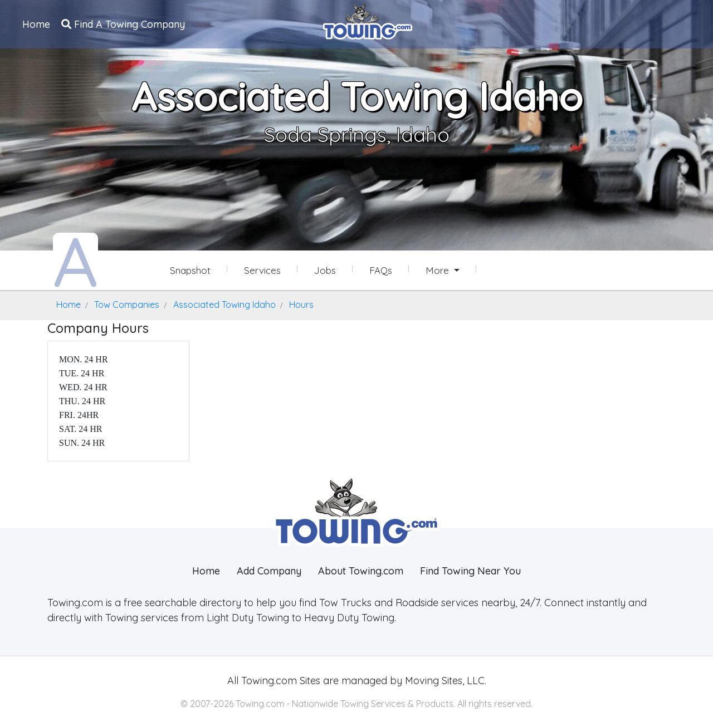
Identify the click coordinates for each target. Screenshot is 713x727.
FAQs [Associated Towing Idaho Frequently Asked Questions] (380, 270)
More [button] (439, 270)
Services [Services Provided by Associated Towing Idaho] (262, 270)
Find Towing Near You (470, 570)
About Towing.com (360, 570)
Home (36, 24)
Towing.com (267, 680)
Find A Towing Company (123, 24)
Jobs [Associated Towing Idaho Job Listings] (325, 270)
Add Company (269, 570)
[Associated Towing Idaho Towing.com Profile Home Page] (75, 260)
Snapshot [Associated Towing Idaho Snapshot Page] (190, 270)
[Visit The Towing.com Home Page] (367, 20)
